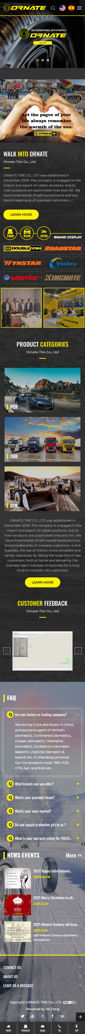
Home (8, 1030)
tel (59, 1030)
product (25, 1030)
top (76, 1030)
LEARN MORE (21, 215)
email (42, 1030)
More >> (74, 855)
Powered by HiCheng (42, 1009)
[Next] (78, 650)
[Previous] (6, 650)
